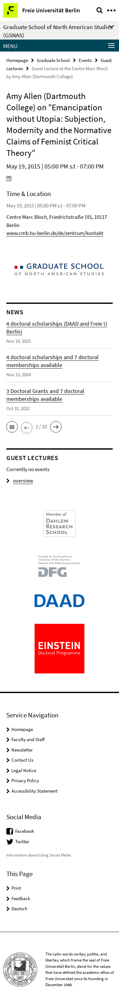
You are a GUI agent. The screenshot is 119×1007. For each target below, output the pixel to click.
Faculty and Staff (28, 739)
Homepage (17, 60)
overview (19, 480)
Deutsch (19, 909)
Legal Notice (23, 770)
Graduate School (53, 60)
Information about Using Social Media (38, 855)
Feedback (20, 898)
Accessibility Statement (34, 791)
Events (85, 60)
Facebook (24, 831)
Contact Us (22, 760)
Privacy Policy (25, 780)
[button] (12, 427)
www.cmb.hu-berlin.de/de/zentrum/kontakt (54, 233)
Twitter (22, 841)
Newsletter (22, 750)
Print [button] (16, 888)
